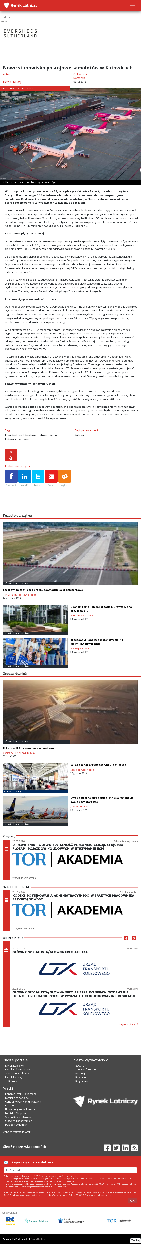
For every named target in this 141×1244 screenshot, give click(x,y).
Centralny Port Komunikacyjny (23, 1101)
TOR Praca (11, 1081)
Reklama (80, 1077)
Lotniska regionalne (17, 1098)
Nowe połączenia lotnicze (20, 1109)
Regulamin (81, 1081)
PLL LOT (9, 1105)
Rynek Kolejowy (14, 1065)
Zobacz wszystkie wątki (17, 1131)
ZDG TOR (80, 1065)
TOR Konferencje (85, 1069)
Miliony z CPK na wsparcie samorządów (28, 748)
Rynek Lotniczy (14, 1077)
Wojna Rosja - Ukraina (18, 1117)
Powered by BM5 (38, 1239)
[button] (126, 944)
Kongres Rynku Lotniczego (21, 1094)
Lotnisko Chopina (15, 1113)
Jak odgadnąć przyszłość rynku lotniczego (98, 765)
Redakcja (80, 1073)
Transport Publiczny (17, 1073)
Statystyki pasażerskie (18, 1121)
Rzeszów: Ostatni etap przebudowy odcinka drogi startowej (43, 590)
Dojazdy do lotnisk (16, 1124)
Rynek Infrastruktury (17, 1069)
